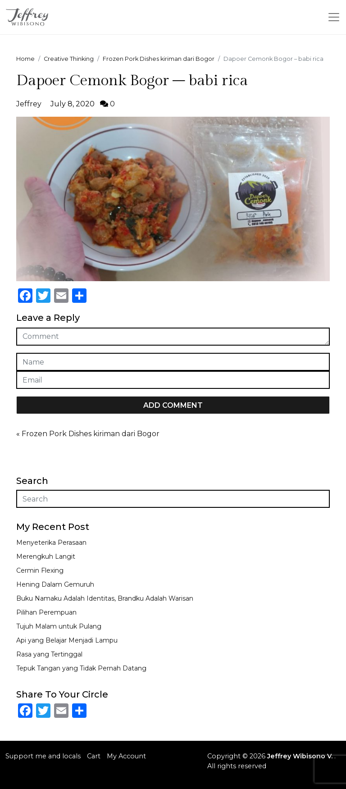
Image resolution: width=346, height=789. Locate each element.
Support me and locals (43, 756)
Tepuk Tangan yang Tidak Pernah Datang (81, 668)
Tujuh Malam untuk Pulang (58, 626)
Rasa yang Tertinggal (49, 654)
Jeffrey (28, 104)
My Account (126, 756)
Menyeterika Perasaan (51, 542)
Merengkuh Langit (45, 556)
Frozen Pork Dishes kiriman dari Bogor (90, 433)
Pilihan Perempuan (46, 612)
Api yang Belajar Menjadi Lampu (67, 640)
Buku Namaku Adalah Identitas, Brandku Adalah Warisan (104, 598)
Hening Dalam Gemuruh (55, 584)
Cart (93, 756)
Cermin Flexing (40, 570)
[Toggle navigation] (334, 17)
